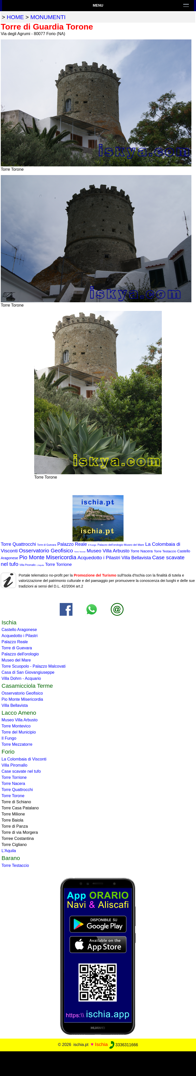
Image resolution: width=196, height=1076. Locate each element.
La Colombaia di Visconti (24, 759)
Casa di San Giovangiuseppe (28, 672)
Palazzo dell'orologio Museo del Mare (120, 544)
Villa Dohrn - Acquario (21, 678)
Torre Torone (80, 552)
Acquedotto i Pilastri (98, 557)
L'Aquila (40, 565)
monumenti (48, 17)
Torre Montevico (16, 726)
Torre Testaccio (165, 551)
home (15, 17)
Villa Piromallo (27, 565)
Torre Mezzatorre (17, 744)
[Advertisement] (98, 1062)
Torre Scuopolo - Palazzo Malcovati (34, 666)
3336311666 (123, 1045)
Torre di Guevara (46, 544)
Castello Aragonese (19, 629)
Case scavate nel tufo (21, 771)
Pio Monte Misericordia (47, 557)
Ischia (101, 1044)
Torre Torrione (58, 564)
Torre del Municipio (19, 732)
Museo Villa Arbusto (108, 550)
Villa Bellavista (136, 557)
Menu (98, 5)
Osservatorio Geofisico (46, 550)
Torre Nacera (142, 551)
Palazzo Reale (72, 544)
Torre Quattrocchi (18, 544)
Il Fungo (92, 545)
